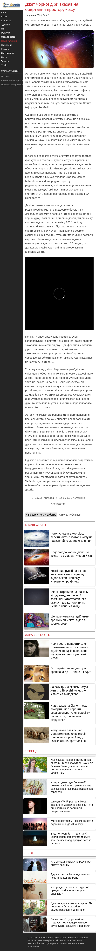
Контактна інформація (13, 80)
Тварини (5, 61)
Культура (5, 33)
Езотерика (6, 20)
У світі (4, 65)
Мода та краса (8, 37)
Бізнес (4, 16)
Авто (3, 12)
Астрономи (79, 498)
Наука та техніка (9, 41)
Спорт (4, 57)
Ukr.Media (44, 107)
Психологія (6, 45)
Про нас (5, 76)
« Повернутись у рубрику (41, 514)
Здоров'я (5, 24)
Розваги (5, 49)
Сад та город (7, 53)
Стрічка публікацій (70, 514)
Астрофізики (59, 503)
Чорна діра (64, 498)
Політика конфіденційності (15, 84)
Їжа (2, 29)
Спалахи (50, 498)
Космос (38, 498)
